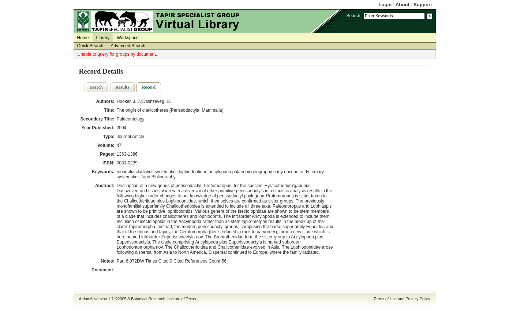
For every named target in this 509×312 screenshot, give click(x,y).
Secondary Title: (98, 119)
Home (83, 37)
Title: (109, 110)
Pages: (107, 154)
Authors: (105, 101)
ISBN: (108, 163)
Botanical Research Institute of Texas (163, 299)
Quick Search (90, 45)
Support (422, 4)
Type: (109, 136)
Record (149, 87)
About (402, 4)
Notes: (107, 261)
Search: (353, 15)
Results (122, 87)
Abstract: (105, 185)
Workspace (128, 37)
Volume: (105, 145)
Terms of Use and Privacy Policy (402, 299)
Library (103, 37)
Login (385, 4)
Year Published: (98, 127)
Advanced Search (128, 45)
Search (96, 87)
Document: (103, 269)
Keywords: (103, 171)
